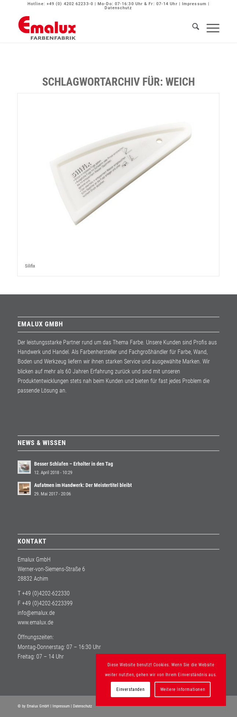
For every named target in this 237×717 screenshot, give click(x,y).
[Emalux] (98, 28)
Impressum (194, 3)
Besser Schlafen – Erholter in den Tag (73, 464)
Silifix (30, 266)
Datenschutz (118, 8)
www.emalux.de (35, 622)
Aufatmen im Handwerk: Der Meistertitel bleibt (83, 485)
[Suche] (192, 28)
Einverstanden (130, 689)
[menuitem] (192, 28)
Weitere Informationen (182, 689)
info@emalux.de (36, 612)
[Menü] (209, 28)
